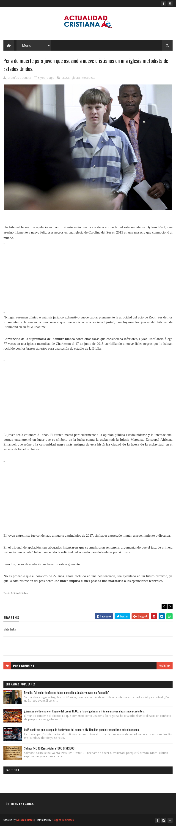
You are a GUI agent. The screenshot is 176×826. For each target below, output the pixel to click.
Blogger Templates (63, 820)
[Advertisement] (87, 278)
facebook (164, 666)
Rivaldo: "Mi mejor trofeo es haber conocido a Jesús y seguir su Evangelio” (66, 692)
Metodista (89, 78)
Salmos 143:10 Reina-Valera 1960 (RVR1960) (49, 748)
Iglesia (75, 78)
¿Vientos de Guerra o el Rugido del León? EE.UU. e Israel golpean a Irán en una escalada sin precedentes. (84, 711)
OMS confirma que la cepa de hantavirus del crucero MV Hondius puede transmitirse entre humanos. (82, 729)
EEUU (65, 78)
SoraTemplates (25, 820)
